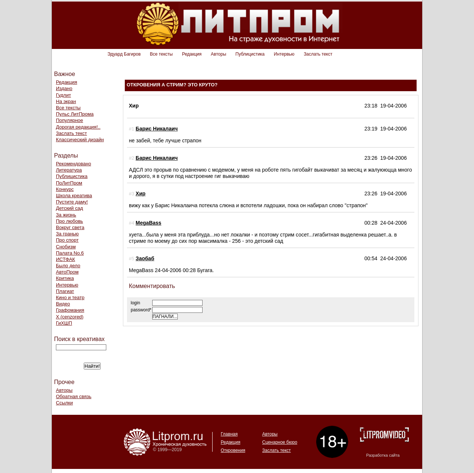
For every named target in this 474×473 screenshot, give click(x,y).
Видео (63, 304)
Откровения (233, 450)
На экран (66, 101)
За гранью (67, 233)
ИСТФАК (65, 259)
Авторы (218, 54)
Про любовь (69, 221)
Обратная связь (73, 396)
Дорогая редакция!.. (78, 127)
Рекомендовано (73, 163)
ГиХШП (64, 323)
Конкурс (65, 189)
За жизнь (66, 215)
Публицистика (250, 54)
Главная (229, 434)
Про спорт (67, 240)
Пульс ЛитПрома (75, 114)
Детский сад (69, 208)
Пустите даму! (72, 202)
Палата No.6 (70, 253)
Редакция (191, 54)
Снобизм (66, 246)
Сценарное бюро (279, 442)
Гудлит (63, 95)
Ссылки (64, 403)
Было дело (68, 265)
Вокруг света (70, 227)
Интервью (284, 54)
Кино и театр (70, 297)
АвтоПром (67, 272)
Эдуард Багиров (124, 54)
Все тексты (161, 54)
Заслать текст (318, 54)
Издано (64, 88)
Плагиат (65, 291)
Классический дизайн (80, 139)
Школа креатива (74, 195)
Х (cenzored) (69, 317)
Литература (69, 170)
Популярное (69, 120)
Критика (65, 278)
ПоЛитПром (69, 183)
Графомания (70, 310)
